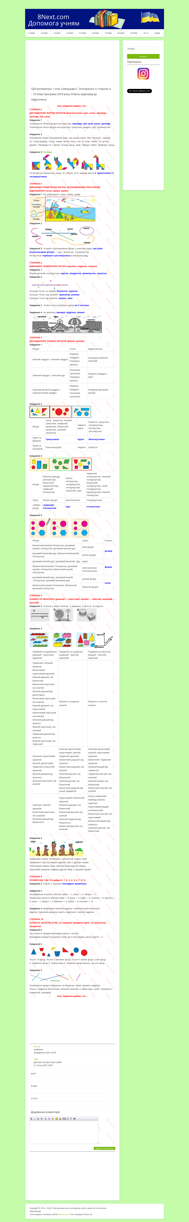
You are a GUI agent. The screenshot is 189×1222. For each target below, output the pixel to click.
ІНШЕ (157, 33)
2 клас (44, 33)
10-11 (146, 33)
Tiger (36, 1059)
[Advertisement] (72, 65)
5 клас (82, 33)
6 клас (95, 33)
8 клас (121, 33)
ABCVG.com (63, 1214)
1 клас (31, 33)
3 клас (57, 33)
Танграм (47, 152)
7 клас (108, 33)
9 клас (134, 33)
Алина (37, 1046)
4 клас (70, 33)
